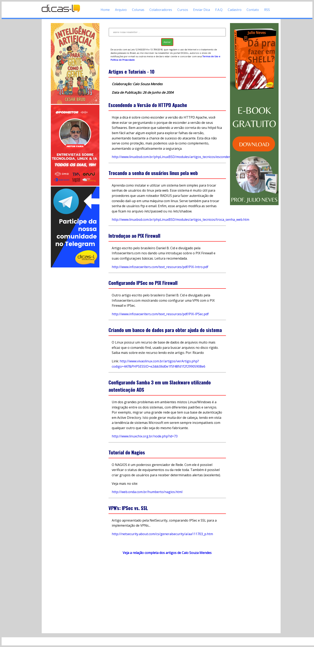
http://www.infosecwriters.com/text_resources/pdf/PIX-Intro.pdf (160, 267)
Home (105, 9)
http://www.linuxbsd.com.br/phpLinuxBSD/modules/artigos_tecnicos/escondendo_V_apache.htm (184, 157)
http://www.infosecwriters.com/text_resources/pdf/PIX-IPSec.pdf (160, 314)
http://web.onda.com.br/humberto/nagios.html (147, 492)
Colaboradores (160, 9)
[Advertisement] (75, 329)
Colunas (138, 9)
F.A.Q (218, 9)
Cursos (182, 9)
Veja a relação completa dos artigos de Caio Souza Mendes (167, 552)
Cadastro (235, 9)
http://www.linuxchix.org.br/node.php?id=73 (145, 436)
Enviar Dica (201, 9)
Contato (253, 9)
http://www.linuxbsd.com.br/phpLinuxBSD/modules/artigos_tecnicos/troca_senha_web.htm (180, 219)
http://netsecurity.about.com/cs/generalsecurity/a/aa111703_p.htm (162, 534)
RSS (267, 9)
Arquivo (121, 9)
